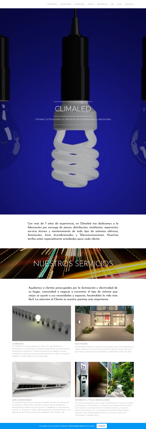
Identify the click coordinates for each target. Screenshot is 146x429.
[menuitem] (58, 4)
